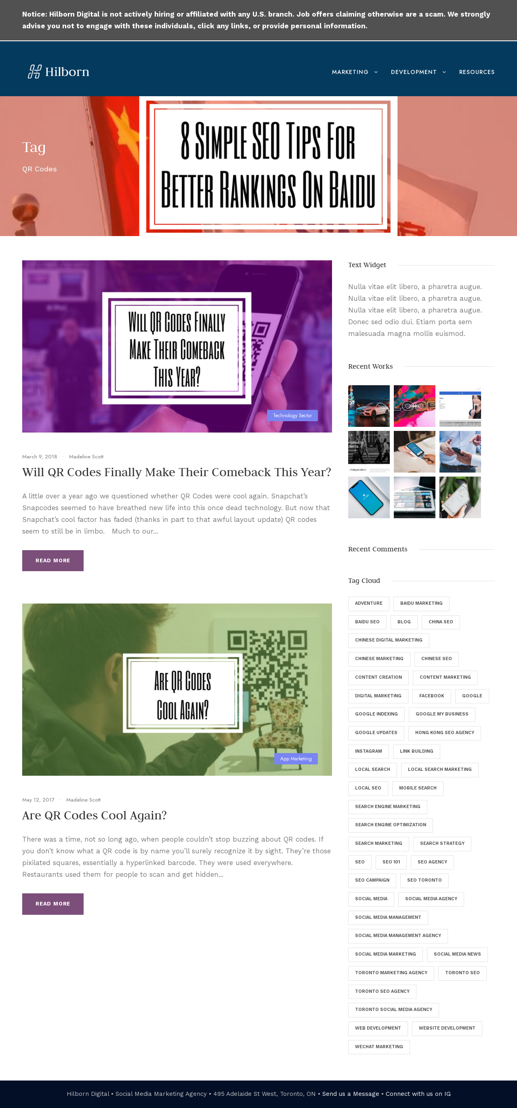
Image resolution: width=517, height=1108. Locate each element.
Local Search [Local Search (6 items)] (372, 769)
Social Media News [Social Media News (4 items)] (457, 954)
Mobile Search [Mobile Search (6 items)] (418, 788)
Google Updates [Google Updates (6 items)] (376, 732)
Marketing (350, 72)
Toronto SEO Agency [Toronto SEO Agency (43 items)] (382, 991)
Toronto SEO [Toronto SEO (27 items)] (462, 972)
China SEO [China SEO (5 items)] (441, 622)
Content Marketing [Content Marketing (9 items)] (445, 677)
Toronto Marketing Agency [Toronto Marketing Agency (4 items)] (391, 972)
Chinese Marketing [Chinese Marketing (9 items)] (379, 658)
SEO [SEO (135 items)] (360, 862)
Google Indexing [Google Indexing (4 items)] (376, 714)
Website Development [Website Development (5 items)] (447, 1028)
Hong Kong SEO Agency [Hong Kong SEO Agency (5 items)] (444, 732)
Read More (53, 560)
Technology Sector (292, 415)
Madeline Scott (86, 456)
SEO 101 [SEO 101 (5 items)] (391, 862)
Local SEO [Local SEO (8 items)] (368, 788)
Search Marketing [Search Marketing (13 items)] (378, 843)
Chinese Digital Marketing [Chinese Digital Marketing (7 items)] (388, 640)
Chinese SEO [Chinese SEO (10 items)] (436, 658)
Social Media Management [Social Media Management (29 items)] (388, 917)
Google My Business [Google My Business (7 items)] (442, 714)
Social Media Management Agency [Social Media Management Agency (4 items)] (398, 935)
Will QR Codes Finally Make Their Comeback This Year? (176, 471)
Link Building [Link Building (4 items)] (416, 751)
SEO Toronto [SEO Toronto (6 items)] (424, 880)
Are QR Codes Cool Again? (94, 815)
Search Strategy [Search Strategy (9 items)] (442, 843)
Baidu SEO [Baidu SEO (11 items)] (367, 622)
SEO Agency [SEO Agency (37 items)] (432, 862)
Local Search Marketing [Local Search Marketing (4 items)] (440, 769)
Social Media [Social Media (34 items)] (371, 898)
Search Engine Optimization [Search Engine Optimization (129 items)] (390, 824)
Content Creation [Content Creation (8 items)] (378, 677)
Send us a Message (350, 1093)
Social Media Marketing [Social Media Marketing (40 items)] (385, 954)
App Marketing (296, 758)
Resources (477, 72)
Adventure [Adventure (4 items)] (368, 603)
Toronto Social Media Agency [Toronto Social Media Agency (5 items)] (393, 1009)
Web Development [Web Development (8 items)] (378, 1028)
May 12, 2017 (38, 800)
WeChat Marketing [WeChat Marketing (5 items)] (379, 1046)
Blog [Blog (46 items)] (404, 622)
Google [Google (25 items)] (472, 696)
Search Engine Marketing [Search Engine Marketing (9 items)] (387, 806)
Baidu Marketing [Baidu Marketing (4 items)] (421, 603)
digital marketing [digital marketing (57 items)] (378, 696)
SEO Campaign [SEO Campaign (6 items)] (372, 880)
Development (414, 72)
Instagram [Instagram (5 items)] (368, 751)
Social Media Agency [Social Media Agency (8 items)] (431, 898)
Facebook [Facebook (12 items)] (431, 696)
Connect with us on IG (418, 1093)
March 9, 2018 (39, 456)
